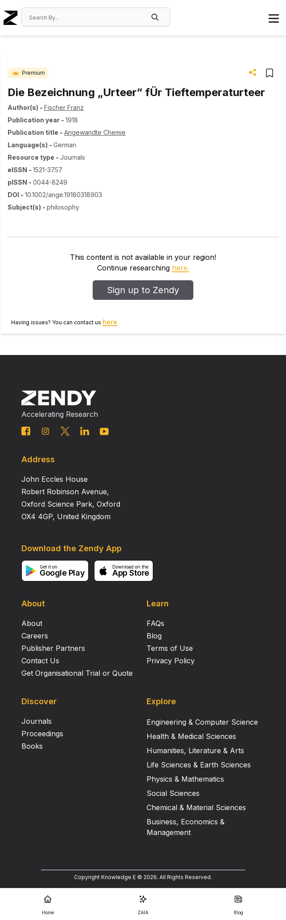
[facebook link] (25, 431)
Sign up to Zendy (143, 290)
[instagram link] (45, 431)
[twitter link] (65, 431)
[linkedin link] (84, 431)
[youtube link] (104, 431)
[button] (156, 16)
